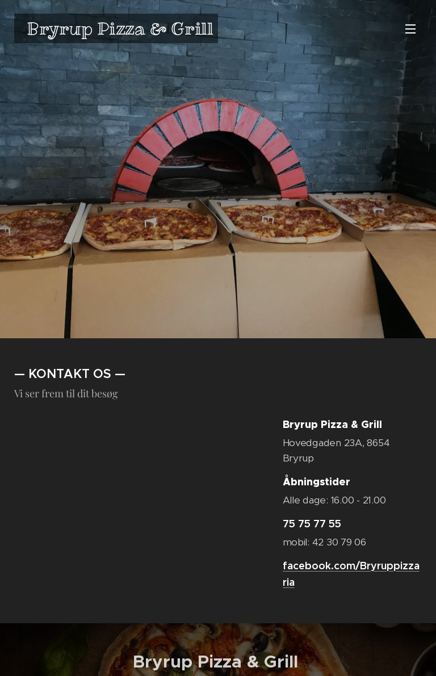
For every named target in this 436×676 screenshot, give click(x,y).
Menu (410, 29)
